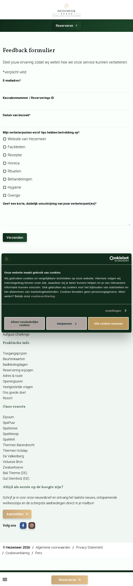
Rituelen (14, 171)
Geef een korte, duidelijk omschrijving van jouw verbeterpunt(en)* (50, 203)
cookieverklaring (43, 296)
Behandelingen (20, 179)
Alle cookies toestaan (108, 323)
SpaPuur (9, 423)
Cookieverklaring (18, 553)
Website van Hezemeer (27, 139)
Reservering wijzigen (18, 370)
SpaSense (10, 428)
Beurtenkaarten (14, 359)
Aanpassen (66, 323)
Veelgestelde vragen (18, 387)
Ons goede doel (14, 392)
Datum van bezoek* (16, 115)
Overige (14, 195)
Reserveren (67, 25)
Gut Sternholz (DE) (16, 478)
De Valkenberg (13, 456)
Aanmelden (18, 514)
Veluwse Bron (13, 462)
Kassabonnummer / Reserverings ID (28, 97)
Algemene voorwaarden (53, 547)
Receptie (15, 155)
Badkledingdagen (15, 364)
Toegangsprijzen (15, 353)
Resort (8, 398)
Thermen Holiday (15, 450)
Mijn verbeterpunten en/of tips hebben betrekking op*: (41, 132)
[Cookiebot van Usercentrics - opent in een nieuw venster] (112, 259)
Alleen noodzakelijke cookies (24, 323)
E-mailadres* (12, 80)
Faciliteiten (16, 147)
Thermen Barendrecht (19, 445)
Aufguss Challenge (16, 334)
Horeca (14, 163)
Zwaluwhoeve (13, 467)
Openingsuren (13, 381)
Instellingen (113, 310)
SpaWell (9, 439)
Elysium (8, 417)
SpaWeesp (11, 434)
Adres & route (13, 376)
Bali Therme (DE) (15, 473)
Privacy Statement (89, 547)
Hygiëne (14, 187)
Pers (38, 553)
